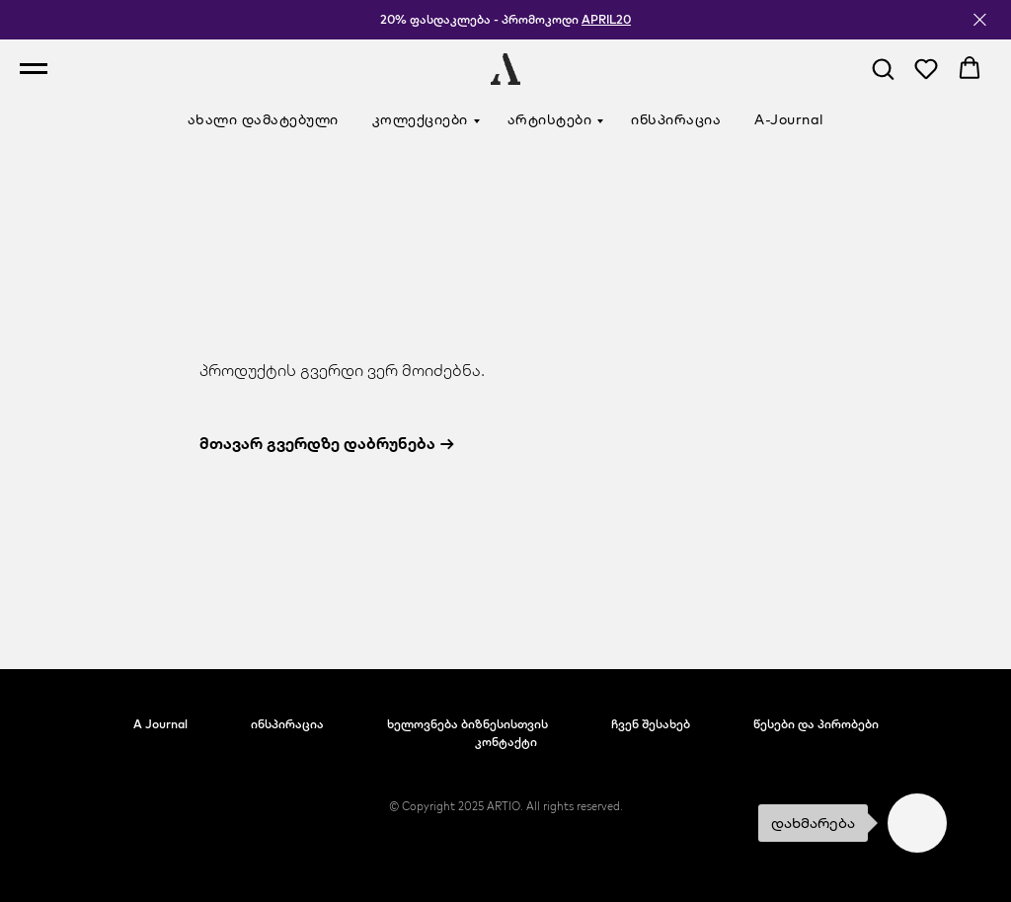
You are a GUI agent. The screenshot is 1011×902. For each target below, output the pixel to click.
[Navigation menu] (33, 69)
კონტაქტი (506, 741)
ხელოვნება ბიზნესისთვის (467, 723)
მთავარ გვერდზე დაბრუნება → (327, 443)
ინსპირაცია (676, 119)
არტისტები (549, 119)
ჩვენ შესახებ (650, 723)
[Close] (980, 20)
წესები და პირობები (816, 723)
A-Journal (789, 119)
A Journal (160, 723)
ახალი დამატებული (263, 119)
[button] (882, 68)
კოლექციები (420, 119)
